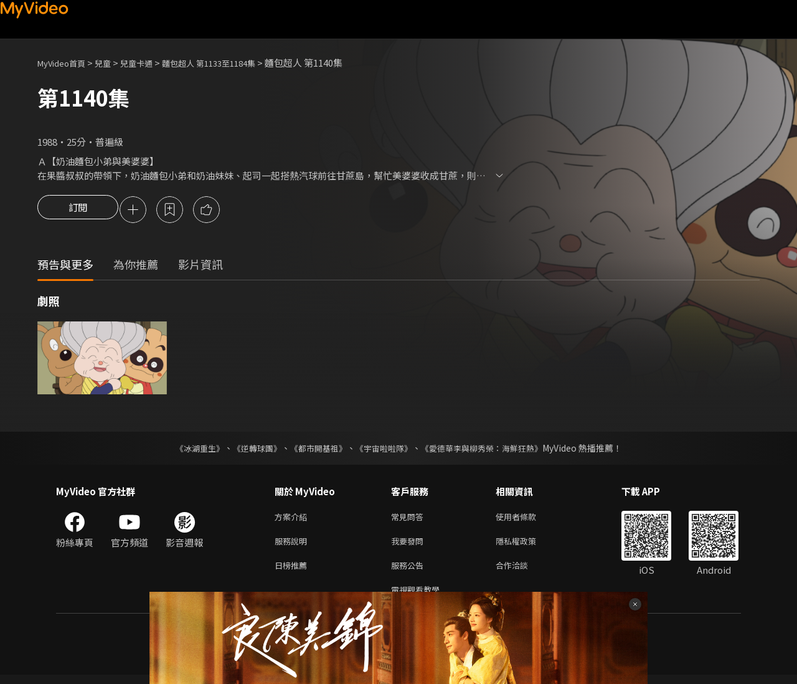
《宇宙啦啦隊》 (384, 450)
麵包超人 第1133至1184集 (231, 62)
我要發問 (409, 545)
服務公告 (409, 571)
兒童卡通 (150, 62)
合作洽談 (521, 571)
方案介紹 (293, 519)
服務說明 (293, 545)
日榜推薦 (293, 571)
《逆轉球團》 (250, 450)
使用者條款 (526, 519)
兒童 (112, 62)
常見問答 (409, 519)
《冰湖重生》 (189, 450)
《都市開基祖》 (315, 450)
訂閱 (78, 210)
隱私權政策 (526, 545)
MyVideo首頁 (65, 62)
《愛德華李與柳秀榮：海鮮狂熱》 (489, 450)
